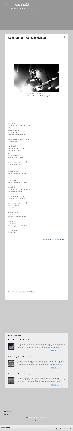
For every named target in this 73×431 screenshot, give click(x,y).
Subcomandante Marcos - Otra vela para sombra (22, 374)
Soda (25, 96)
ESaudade (21, 292)
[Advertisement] (36, 23)
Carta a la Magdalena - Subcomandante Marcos (22, 357)
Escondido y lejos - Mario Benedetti (18, 340)
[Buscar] (67, 4)
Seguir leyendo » (58, 351)
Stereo (29, 96)
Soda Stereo (31, 292)
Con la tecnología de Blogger (36, 417)
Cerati (35, 96)
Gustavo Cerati (46, 239)
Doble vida (60, 239)
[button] (64, 37)
